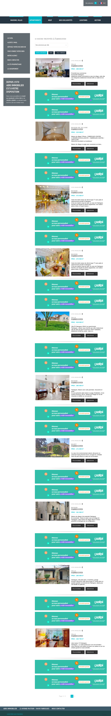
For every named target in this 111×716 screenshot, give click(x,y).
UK (104, 3)
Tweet (104, 715)
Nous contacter (58, 708)
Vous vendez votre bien (16, 48)
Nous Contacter (14, 56)
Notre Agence (13, 52)
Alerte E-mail (13, 41)
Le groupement (13, 63)
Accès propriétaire (15, 60)
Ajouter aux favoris (15, 714)
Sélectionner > (91, 83)
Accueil (11, 37)
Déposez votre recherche (17, 45)
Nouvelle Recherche (41, 52)
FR (101, 3)
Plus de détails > (78, 83)
